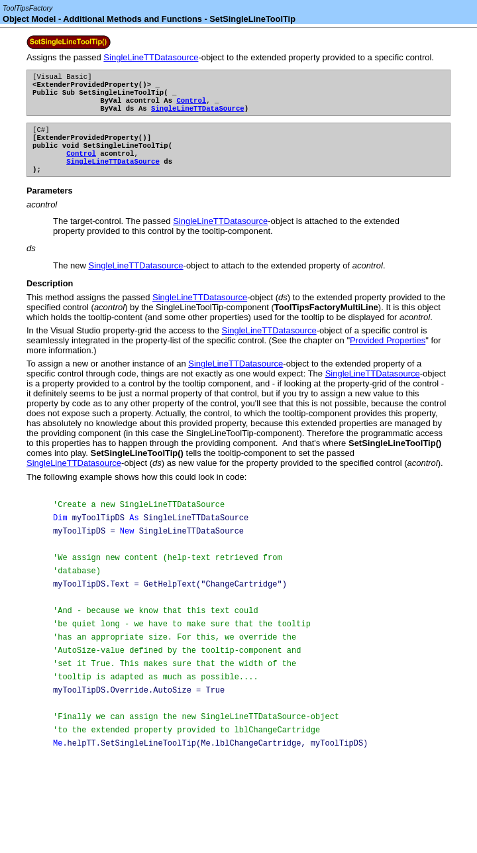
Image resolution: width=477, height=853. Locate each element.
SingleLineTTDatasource (150, 57)
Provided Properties (387, 355)
